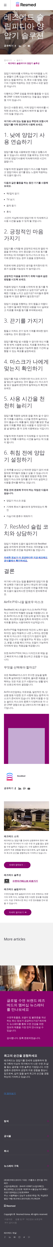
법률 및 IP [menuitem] (19, 1219)
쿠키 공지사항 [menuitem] (10, 1222)
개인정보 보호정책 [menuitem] (34, 1219)
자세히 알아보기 (16, 912)
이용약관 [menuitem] (8, 1219)
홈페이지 (8, 60)
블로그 (19, 60)
